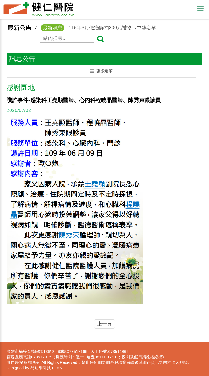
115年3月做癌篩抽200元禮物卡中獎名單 (98, 30)
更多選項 (101, 71)
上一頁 (104, 324)
